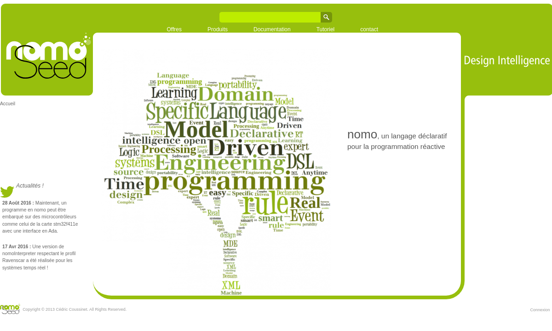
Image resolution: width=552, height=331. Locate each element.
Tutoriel (325, 29)
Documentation (272, 29)
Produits (217, 29)
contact (369, 29)
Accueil (7, 103)
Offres (174, 29)
